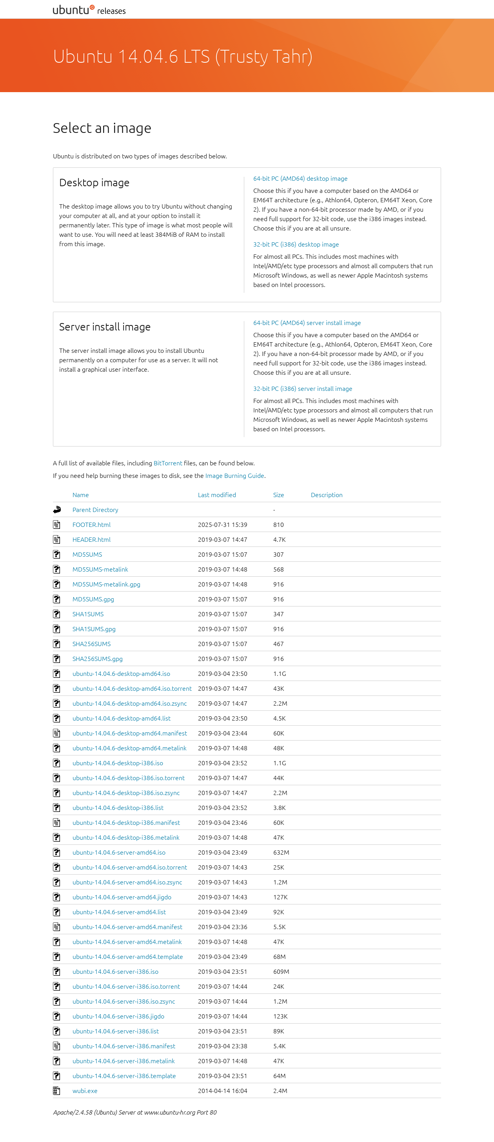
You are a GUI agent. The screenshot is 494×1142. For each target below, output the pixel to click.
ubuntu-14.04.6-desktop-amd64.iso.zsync (130, 703)
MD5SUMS (87, 554)
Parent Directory (95, 509)
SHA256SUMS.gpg (98, 658)
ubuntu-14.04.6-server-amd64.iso (119, 852)
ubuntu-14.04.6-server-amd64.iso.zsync (127, 882)
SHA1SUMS (88, 613)
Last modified (217, 494)
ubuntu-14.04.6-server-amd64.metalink (127, 941)
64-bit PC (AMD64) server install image (307, 322)
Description (327, 494)
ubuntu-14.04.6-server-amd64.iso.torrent (130, 867)
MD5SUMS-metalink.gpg (106, 584)
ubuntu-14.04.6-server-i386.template (124, 1075)
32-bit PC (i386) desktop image (296, 244)
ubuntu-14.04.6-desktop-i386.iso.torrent (129, 777)
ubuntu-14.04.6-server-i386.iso (115, 971)
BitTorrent (168, 463)
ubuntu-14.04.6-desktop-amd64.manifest (130, 733)
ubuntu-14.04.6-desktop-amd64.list (122, 718)
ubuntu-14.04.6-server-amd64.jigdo (122, 897)
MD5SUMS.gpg (93, 599)
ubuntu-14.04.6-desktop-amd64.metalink (130, 748)
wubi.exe (85, 1090)
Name (81, 494)
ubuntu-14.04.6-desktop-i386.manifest (126, 822)
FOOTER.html (92, 524)
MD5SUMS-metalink (100, 569)
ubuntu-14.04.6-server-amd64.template (128, 956)
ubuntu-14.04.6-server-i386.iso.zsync (124, 1001)
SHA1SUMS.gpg (94, 628)
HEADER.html (92, 539)
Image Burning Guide (234, 475)
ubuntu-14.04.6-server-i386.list (116, 1031)
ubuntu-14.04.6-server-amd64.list (119, 911)
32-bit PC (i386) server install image (302, 388)
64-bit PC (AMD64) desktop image (300, 178)
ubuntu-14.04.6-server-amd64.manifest (127, 926)
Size (278, 494)
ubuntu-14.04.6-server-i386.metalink (124, 1060)
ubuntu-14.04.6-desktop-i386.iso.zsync (126, 792)
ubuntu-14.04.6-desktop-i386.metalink (126, 837)
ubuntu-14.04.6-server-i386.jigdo (118, 1016)
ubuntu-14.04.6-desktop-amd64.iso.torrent (132, 688)
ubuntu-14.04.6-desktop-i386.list (118, 807)
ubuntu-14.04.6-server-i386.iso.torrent (126, 986)
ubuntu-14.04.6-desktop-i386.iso (118, 762)
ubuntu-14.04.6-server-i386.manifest (124, 1045)
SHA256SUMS (92, 643)
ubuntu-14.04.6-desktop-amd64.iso (121, 673)
